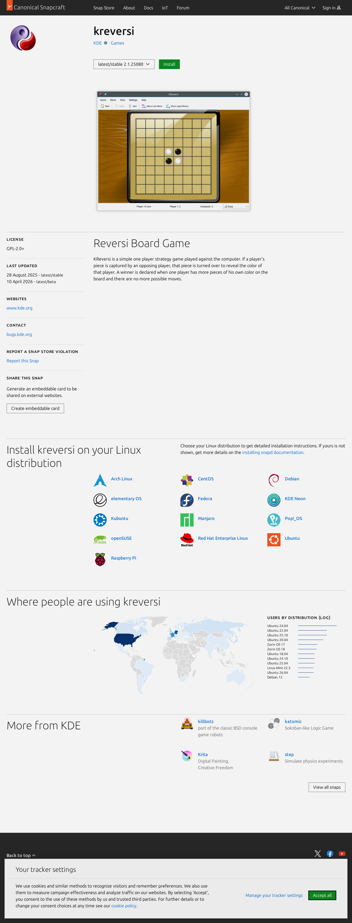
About (129, 7)
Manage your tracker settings (274, 895)
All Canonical (297, 7)
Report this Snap (23, 360)
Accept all (322, 895)
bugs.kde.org (19, 334)
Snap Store (104, 7)
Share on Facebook (330, 853)
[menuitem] (104, 7)
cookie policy (123, 905)
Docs (148, 7)
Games (117, 42)
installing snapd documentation (272, 452)
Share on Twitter (318, 853)
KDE (98, 42)
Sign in (332, 7)
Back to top (21, 855)
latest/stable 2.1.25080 (124, 64)
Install (169, 64)
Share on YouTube (342, 853)
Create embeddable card (35, 408)
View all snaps (327, 787)
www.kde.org (19, 307)
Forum (183, 7)
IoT (165, 7)
